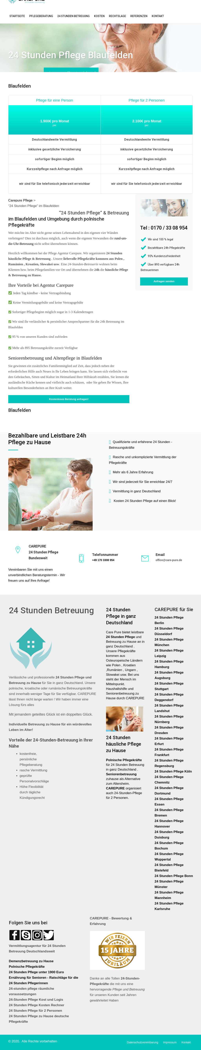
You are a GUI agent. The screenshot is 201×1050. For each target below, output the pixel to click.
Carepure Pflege (21, 200)
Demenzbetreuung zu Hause (31, 961)
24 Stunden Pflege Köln (173, 771)
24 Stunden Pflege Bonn (174, 876)
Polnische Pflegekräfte (27, 967)
